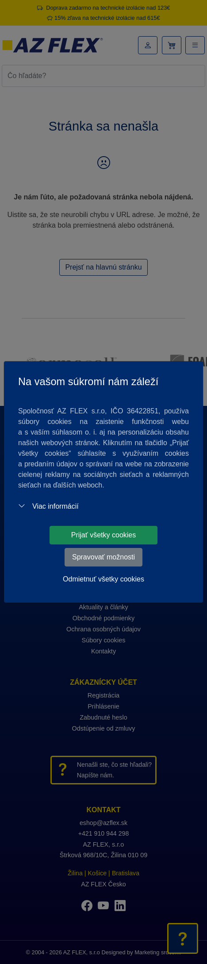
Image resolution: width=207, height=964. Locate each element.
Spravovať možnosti (103, 557)
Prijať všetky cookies (103, 535)
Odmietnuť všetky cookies (103, 579)
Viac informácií (48, 506)
